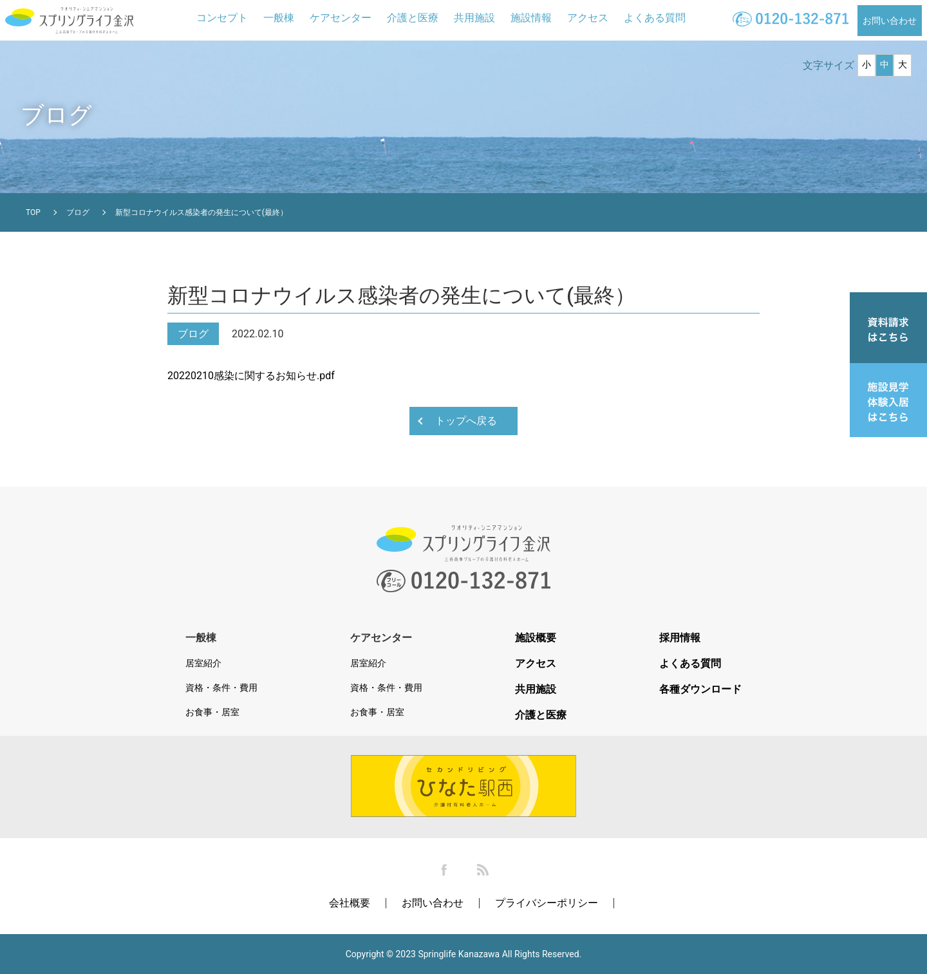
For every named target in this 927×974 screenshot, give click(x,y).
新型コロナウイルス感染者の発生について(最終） (201, 212)
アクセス (587, 18)
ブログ (77, 212)
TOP (33, 212)
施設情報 (531, 18)
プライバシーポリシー (546, 903)
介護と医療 (412, 18)
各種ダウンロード (700, 689)
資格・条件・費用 (221, 687)
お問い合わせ (890, 20)
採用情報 (679, 638)
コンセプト (222, 18)
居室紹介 (203, 663)
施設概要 (535, 638)
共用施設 (474, 18)
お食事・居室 (212, 711)
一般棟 (278, 18)
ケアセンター (340, 18)
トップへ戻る (466, 421)
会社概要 (349, 903)
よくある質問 (655, 18)
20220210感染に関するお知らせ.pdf (251, 376)
